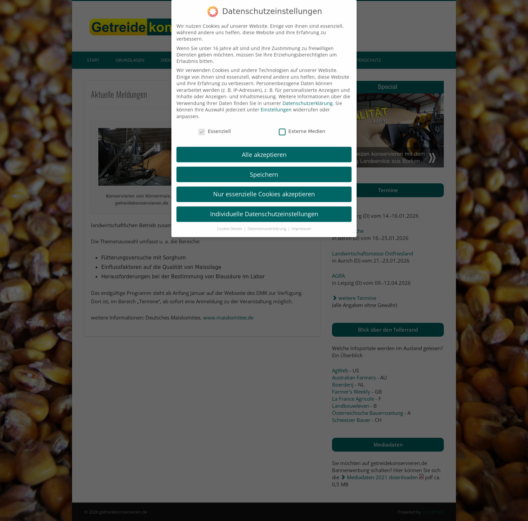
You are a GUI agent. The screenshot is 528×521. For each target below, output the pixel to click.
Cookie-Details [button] (230, 223)
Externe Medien (302, 125)
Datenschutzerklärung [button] (267, 223)
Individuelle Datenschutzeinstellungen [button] (264, 208)
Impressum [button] (301, 223)
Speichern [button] (264, 168)
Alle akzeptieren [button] (264, 149)
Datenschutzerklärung (308, 97)
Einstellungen (276, 104)
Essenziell (214, 125)
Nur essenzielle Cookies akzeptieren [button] (264, 188)
